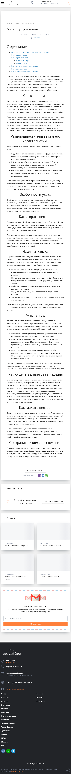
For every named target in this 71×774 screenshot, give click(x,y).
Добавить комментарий (53, 501)
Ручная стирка (21, 63)
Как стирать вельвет (19, 58)
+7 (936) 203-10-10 (47, 2)
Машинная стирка (23, 60)
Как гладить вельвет (19, 69)
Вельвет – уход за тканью (50, 545)
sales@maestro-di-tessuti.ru (15, 689)
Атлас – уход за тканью (49, 576)
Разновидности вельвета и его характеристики (30, 52)
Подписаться (35, 624)
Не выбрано (10, 662)
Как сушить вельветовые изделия (24, 66)
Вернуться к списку (35, 470)
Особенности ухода (19, 55)
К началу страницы (35, 763)
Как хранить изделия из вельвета (24, 71)
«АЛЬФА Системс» (17, 771)
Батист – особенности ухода (16, 545)
